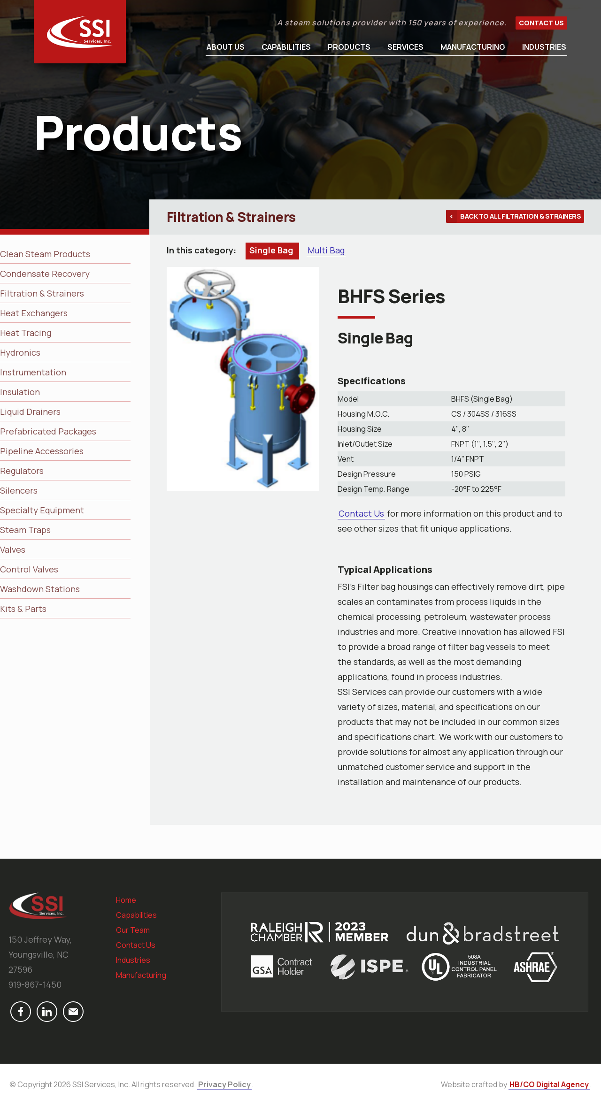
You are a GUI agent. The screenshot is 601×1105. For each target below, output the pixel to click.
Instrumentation (33, 372)
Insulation (20, 391)
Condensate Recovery (45, 273)
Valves (12, 549)
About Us (226, 47)
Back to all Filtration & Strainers (520, 216)
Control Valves (29, 569)
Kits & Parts (23, 608)
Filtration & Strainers (42, 293)
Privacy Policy (224, 1084)
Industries (544, 47)
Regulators (22, 470)
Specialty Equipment (42, 510)
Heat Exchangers (34, 313)
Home (126, 900)
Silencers (19, 490)
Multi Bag (326, 250)
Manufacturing (472, 47)
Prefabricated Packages (48, 431)
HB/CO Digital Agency (549, 1084)
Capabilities (286, 47)
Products (349, 47)
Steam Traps (25, 529)
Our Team (133, 930)
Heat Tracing (25, 332)
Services (405, 47)
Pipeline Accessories (42, 451)
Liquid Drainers (30, 411)
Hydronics (20, 352)
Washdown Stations (40, 588)
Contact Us (541, 22)
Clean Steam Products (45, 253)
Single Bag (272, 250)
